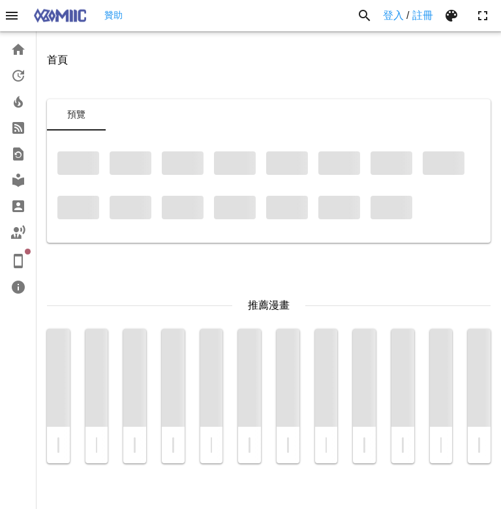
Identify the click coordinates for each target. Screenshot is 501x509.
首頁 (57, 59)
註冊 (422, 15)
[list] (18, 168)
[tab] (76, 115)
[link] (18, 50)
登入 (393, 15)
